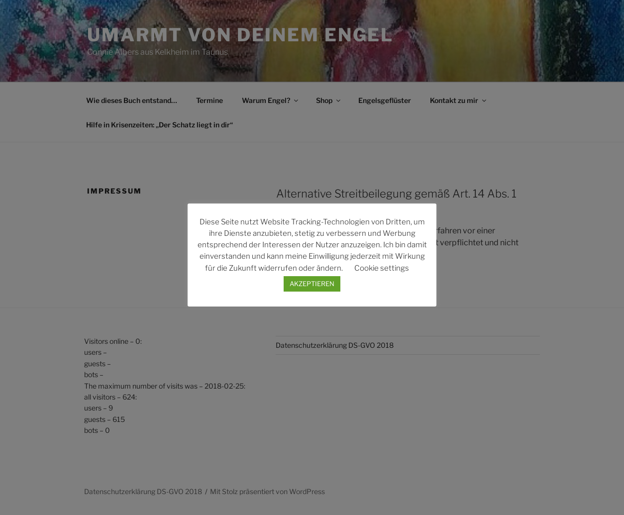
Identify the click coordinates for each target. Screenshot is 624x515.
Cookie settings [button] (381, 268)
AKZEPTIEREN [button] (312, 284)
